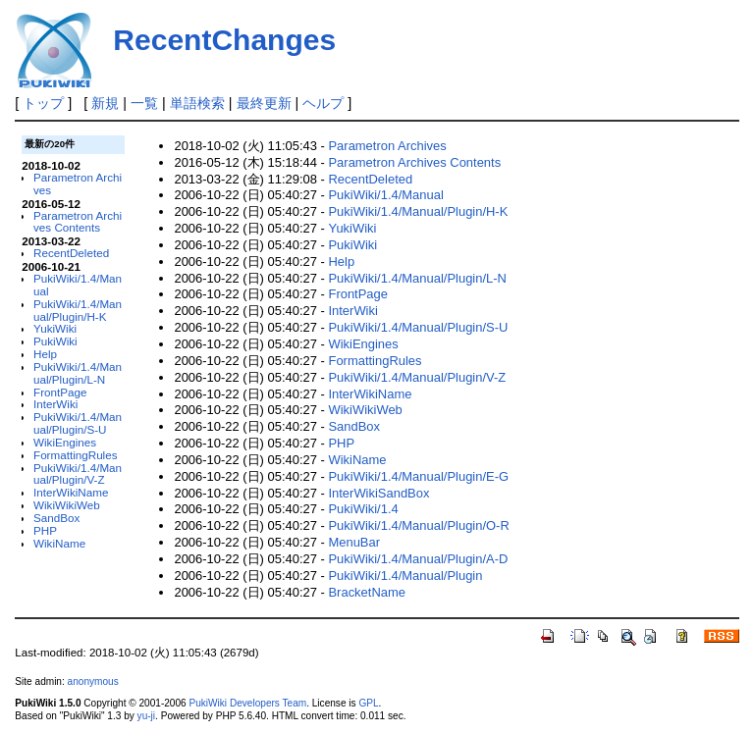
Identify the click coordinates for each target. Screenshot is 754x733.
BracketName (366, 592)
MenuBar (354, 542)
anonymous (93, 681)
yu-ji (146, 715)
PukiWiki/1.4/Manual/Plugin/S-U (77, 423)
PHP (45, 530)
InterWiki (55, 403)
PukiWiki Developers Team (247, 703)
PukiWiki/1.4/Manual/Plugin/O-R (418, 525)
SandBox (56, 517)
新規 (105, 103)
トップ (43, 103)
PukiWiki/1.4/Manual (77, 284)
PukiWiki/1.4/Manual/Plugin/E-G (418, 476)
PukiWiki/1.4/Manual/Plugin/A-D (418, 558)
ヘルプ (323, 103)
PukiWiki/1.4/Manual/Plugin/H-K (77, 310)
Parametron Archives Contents (77, 222)
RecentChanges (224, 40)
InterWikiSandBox (378, 493)
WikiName (59, 543)
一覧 (144, 103)
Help (45, 353)
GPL (368, 703)
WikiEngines (64, 442)
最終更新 (264, 103)
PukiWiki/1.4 (363, 508)
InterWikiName (70, 492)
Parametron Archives (77, 183)
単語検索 (197, 103)
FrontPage (59, 392)
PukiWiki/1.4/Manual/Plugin (405, 575)
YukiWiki (55, 328)
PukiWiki (55, 341)
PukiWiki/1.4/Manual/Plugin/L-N (77, 373)
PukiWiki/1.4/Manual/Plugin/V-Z (77, 474)
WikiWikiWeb (66, 504)
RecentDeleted (71, 252)
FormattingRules (75, 454)
